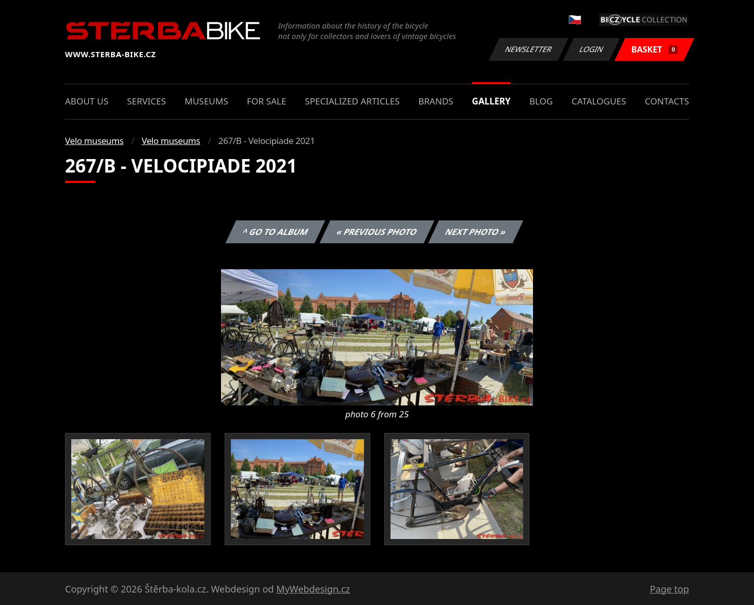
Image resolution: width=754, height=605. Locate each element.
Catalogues (598, 101)
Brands (435, 101)
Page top (669, 589)
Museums (206, 101)
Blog (541, 101)
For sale (267, 101)
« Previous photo (377, 232)
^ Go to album (275, 232)
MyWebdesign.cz (313, 589)
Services (146, 101)
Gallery (491, 101)
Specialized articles (352, 101)
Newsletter (528, 49)
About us (86, 101)
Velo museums (94, 141)
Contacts (667, 101)
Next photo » (476, 232)
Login (592, 49)
